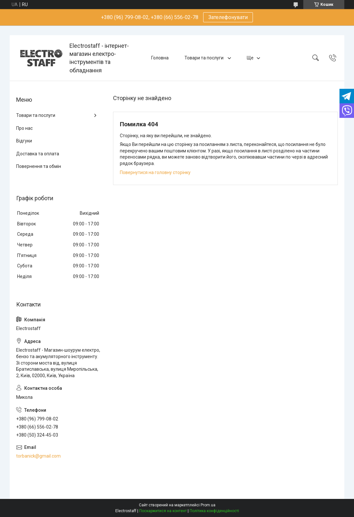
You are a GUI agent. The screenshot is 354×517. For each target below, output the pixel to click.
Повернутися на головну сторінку (155, 172)
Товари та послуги (204, 57)
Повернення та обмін (38, 166)
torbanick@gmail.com (38, 456)
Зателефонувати (228, 17)
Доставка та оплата (37, 153)
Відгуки (24, 140)
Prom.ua (208, 505)
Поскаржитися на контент (163, 511)
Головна (160, 57)
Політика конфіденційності (214, 511)
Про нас (24, 128)
